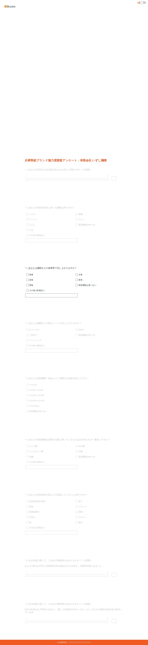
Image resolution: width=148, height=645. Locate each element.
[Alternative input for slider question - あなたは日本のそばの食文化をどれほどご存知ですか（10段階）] (114, 181)
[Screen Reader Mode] (142, 2)
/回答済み (62, 642)
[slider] (25, 181)
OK (28, 189)
